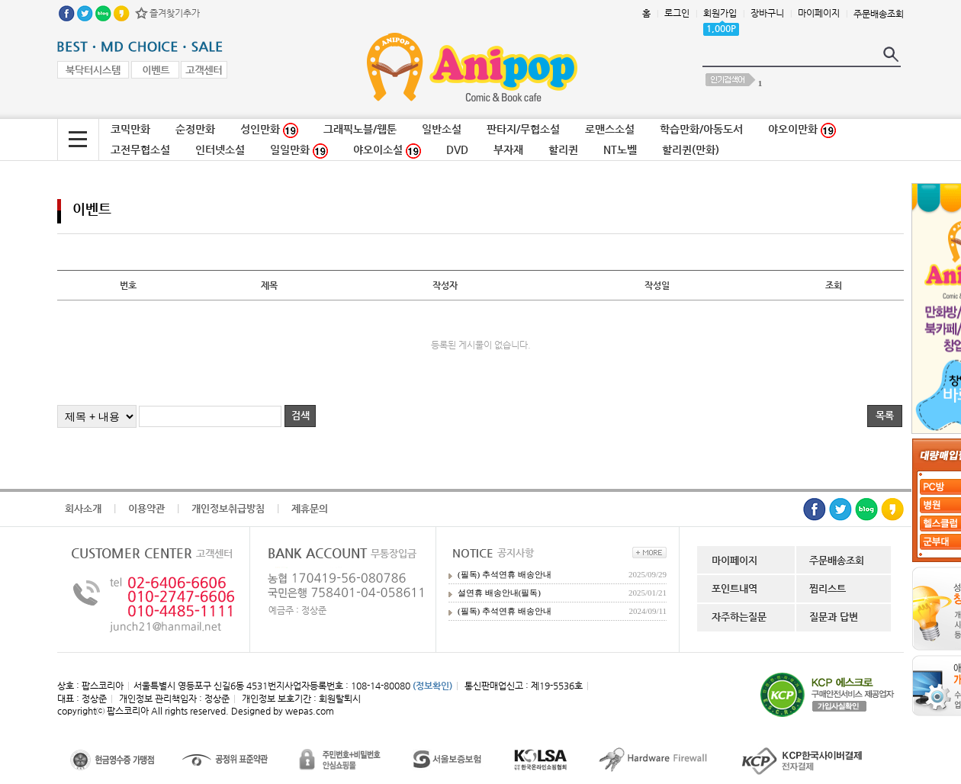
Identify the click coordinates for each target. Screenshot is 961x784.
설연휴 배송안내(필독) (499, 592)
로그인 (676, 13)
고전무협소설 (140, 149)
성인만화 (269, 130)
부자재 (508, 149)
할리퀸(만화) (690, 149)
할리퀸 (563, 149)
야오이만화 (802, 130)
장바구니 (767, 13)
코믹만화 (130, 129)
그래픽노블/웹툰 (360, 129)
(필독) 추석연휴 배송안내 (504, 574)
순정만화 (195, 129)
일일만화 (299, 151)
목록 (885, 415)
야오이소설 (387, 151)
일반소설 (441, 129)
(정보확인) (432, 685)
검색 (300, 415)
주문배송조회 (878, 13)
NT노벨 (620, 149)
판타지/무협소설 (523, 129)
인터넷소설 (220, 149)
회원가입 (720, 13)
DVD (457, 149)
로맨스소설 (610, 129)
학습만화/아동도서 (701, 129)
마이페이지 (819, 13)
